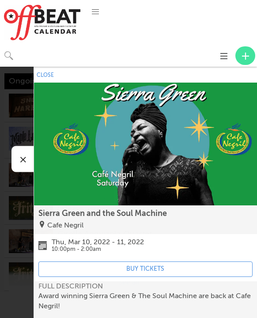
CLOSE (45, 75)
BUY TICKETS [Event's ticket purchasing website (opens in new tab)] (145, 268)
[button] (95, 11)
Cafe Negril (65, 225)
